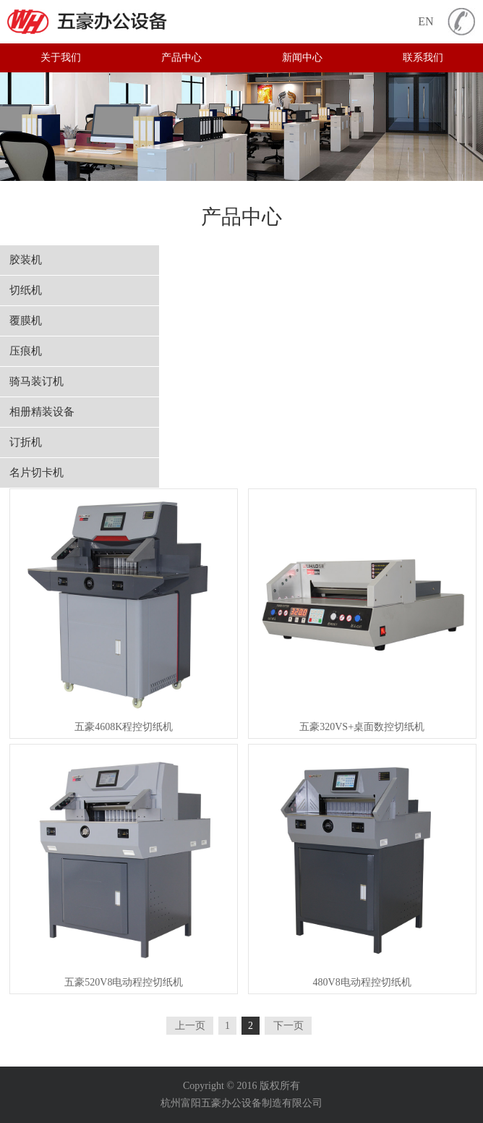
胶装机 (25, 260)
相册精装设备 (41, 412)
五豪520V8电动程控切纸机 (123, 982)
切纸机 (25, 290)
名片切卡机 (36, 472)
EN (425, 21)
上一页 (190, 1025)
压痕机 (25, 351)
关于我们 (60, 57)
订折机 (25, 442)
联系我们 (423, 57)
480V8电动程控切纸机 (362, 982)
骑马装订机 (36, 381)
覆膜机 (25, 320)
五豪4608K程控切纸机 (123, 726)
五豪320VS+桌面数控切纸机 (361, 726)
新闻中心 (302, 57)
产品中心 (181, 57)
